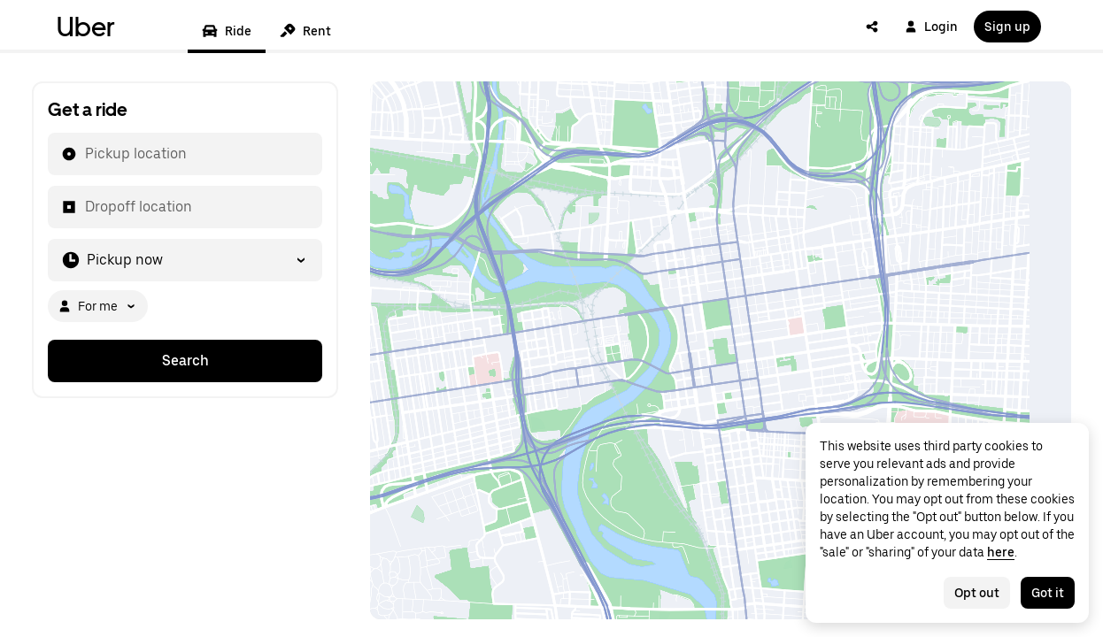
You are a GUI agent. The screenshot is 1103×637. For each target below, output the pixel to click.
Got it (1047, 593)
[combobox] (84, 154)
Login (931, 26)
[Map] (720, 350)
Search (185, 360)
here (1000, 552)
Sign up (1007, 26)
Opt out (976, 593)
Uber (86, 26)
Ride (226, 31)
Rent (305, 31)
